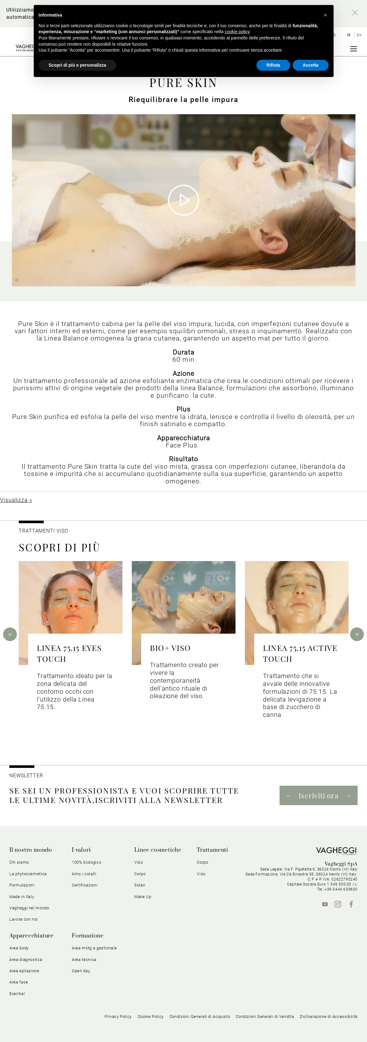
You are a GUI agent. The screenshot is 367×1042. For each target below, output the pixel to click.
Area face (18, 982)
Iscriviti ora (318, 795)
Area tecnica (84, 959)
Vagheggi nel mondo (29, 908)
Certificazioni (84, 885)
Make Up (142, 896)
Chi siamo (19, 862)
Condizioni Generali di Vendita (265, 1016)
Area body (19, 948)
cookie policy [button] (237, 31)
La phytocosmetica (28, 873)
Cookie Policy (151, 1016)
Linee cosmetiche (157, 850)
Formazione (88, 935)
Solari (140, 885)
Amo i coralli (84, 873)
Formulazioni (22, 885)
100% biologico (86, 862)
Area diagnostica (25, 959)
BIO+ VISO (170, 647)
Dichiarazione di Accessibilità (329, 1016)
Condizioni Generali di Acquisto (200, 1016)
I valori (81, 850)
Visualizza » (16, 500)
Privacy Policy (118, 1016)
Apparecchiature (31, 935)
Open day (81, 970)
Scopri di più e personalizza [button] (77, 65)
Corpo (140, 873)
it (349, 35)
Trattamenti (212, 850)
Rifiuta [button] (273, 65)
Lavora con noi (23, 919)
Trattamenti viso (43, 531)
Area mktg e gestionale (94, 948)
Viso (138, 862)
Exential (17, 993)
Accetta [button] (311, 65)
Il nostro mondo (30, 850)
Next (357, 634)
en (359, 35)
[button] (325, 15)
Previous (10, 634)
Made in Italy (21, 896)
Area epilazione (24, 970)
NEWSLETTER (26, 776)
